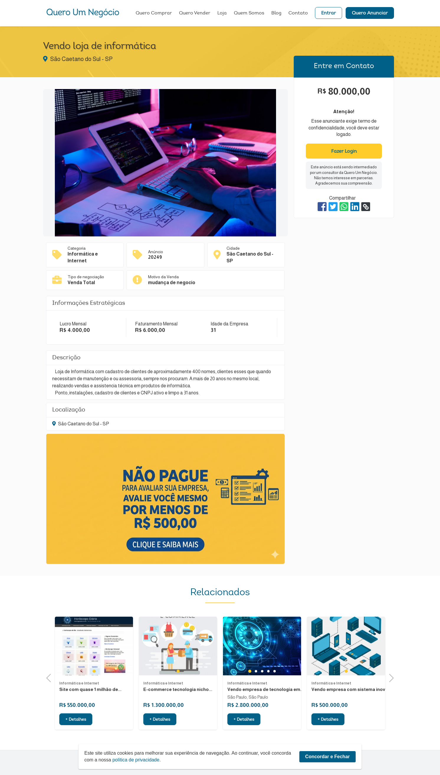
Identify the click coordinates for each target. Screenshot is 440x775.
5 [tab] (274, 694)
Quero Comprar (154, 13)
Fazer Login (344, 151)
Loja (222, 13)
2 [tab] (256, 694)
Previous (50, 677)
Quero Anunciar (370, 13)
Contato (298, 13)
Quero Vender (194, 13)
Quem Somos (249, 13)
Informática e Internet (79, 706)
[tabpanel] (94, 668)
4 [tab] (268, 694)
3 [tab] (262, 694)
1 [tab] (94, 693)
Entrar (328, 13)
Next (389, 677)
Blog (276, 13)
